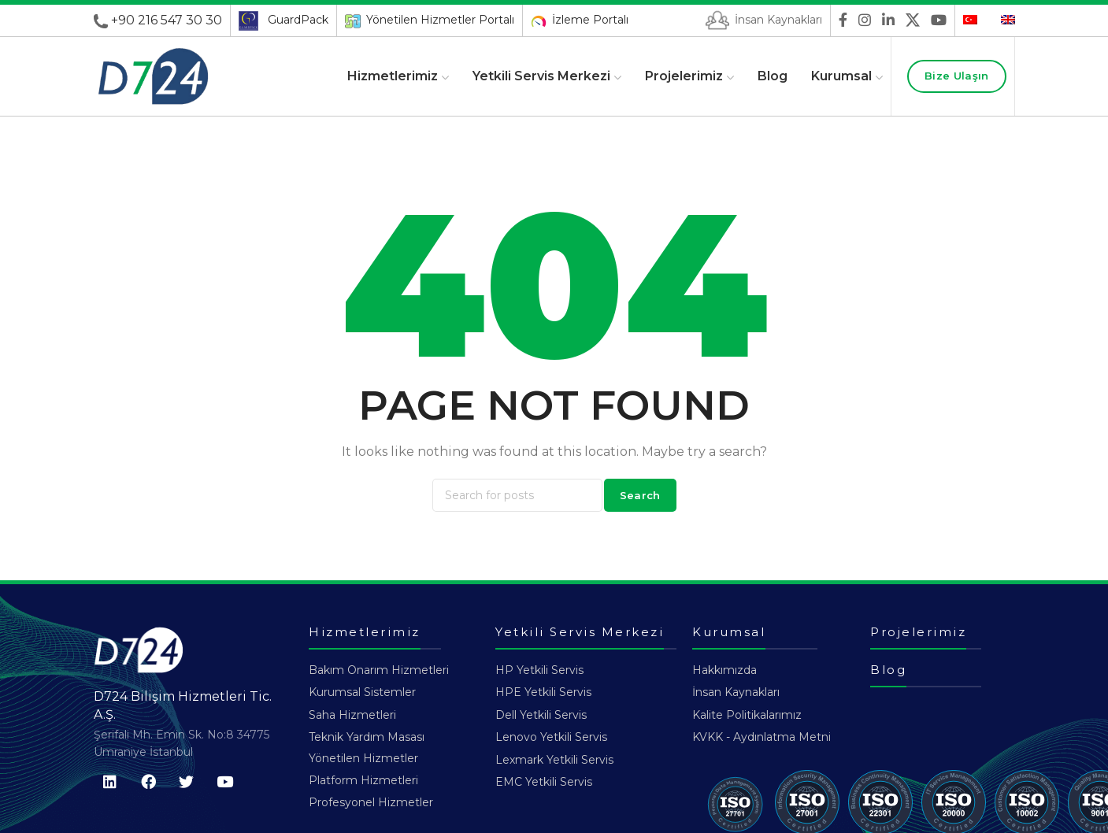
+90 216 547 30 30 (166, 20)
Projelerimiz (918, 631)
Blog (888, 669)
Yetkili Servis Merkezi (579, 631)
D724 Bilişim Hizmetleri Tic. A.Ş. (183, 705)
